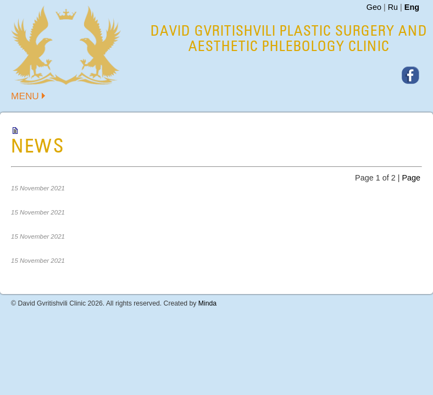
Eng (411, 7)
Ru (393, 7)
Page (411, 177)
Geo (374, 7)
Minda (207, 303)
